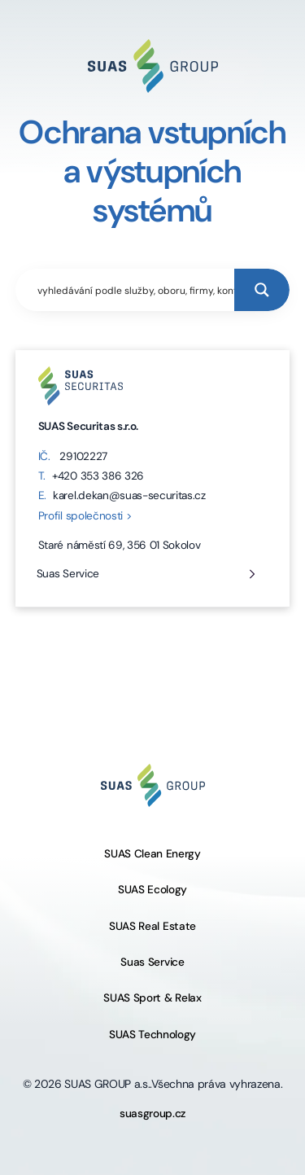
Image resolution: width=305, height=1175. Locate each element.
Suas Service (68, 574)
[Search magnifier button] (262, 290)
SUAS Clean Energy (152, 854)
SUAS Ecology (152, 890)
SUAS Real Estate (152, 926)
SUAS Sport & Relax (152, 998)
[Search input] (132, 290)
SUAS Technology (152, 1034)
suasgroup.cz (152, 1113)
